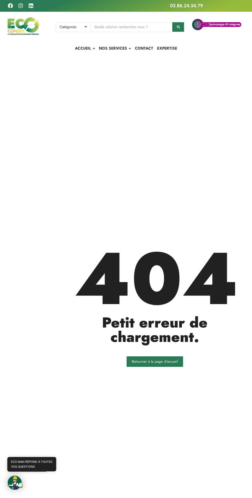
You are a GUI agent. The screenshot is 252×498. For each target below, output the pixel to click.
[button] (15, 483)
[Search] (131, 27)
